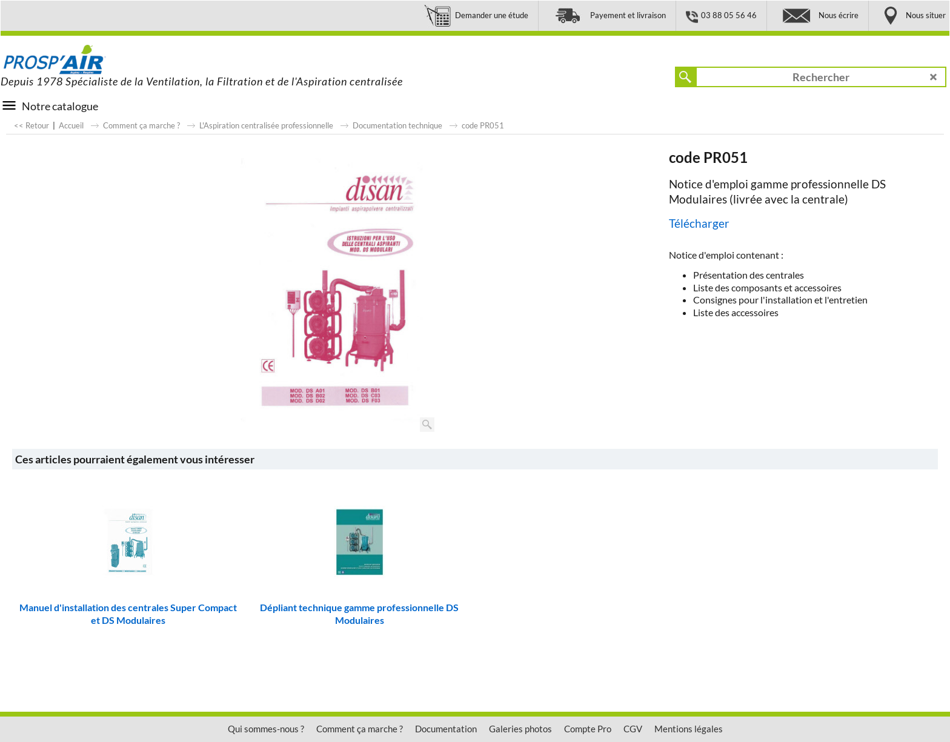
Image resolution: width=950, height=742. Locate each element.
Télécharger (699, 223)
